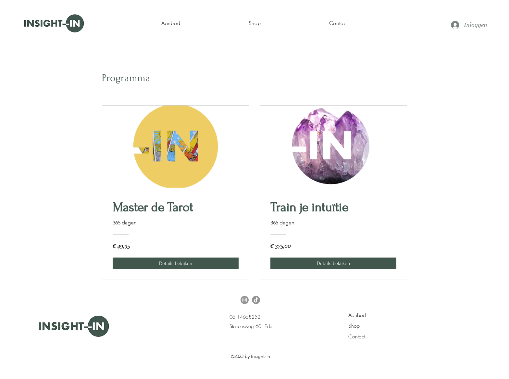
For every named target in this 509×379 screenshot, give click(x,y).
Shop (354, 325)
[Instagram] (245, 300)
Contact (356, 336)
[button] (171, 23)
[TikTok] (256, 300)
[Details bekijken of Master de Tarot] (176, 263)
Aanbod (357, 315)
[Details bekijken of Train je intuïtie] (333, 263)
